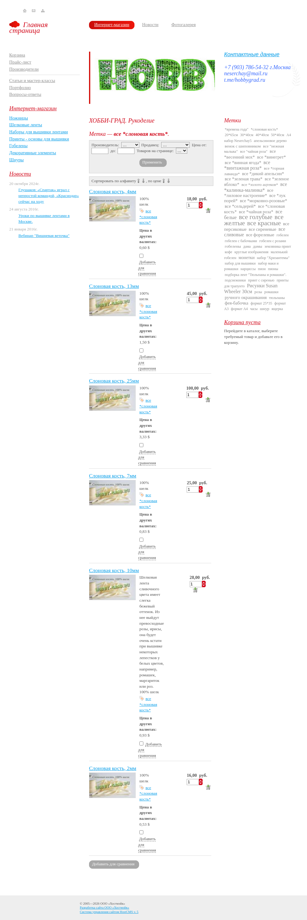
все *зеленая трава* (243, 178)
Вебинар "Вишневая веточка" (43, 235)
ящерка (277, 309)
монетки (247, 257)
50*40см (277, 135)
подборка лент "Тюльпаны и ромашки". (255, 275)
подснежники (235, 280)
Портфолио (20, 87)
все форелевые (260, 234)
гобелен (283, 235)
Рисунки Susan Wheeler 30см (251, 288)
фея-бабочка (236, 303)
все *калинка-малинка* (255, 187)
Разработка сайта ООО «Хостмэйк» (104, 907)
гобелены (233, 246)
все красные (264, 223)
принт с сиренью (261, 280)
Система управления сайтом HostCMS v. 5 (109, 912)
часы (254, 309)
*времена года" (236, 129)
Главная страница (28, 27)
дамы (257, 246)
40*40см (262, 135)
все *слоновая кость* (148, 217)
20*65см (231, 135)
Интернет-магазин (111, 24)
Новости (150, 24)
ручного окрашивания (246, 297)
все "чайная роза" (253, 151)
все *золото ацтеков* (260, 184)
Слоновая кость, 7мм (112, 476)
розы (258, 292)
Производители (24, 69)
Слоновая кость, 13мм (114, 286)
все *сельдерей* (240, 206)
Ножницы (18, 118)
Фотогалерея (183, 24)
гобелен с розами (272, 241)
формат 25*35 (261, 303)
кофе (228, 252)
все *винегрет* (271, 157)
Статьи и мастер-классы (32, 80)
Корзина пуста (242, 322)
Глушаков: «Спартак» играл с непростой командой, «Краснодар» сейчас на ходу (48, 195)
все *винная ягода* (243, 162)
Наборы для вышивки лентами (38, 131)
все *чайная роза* (256, 211)
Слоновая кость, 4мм (112, 192)
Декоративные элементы (32, 152)
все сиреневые (262, 229)
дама (247, 246)
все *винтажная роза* (247, 165)
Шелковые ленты (25, 124)
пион (262, 269)
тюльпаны (277, 298)
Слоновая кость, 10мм (114, 570)
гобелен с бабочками (241, 241)
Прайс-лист (20, 62)
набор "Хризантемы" (273, 258)
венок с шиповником (243, 146)
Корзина (17, 55)
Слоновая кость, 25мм (114, 381)
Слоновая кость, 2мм (112, 768)
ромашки (271, 292)
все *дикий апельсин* (263, 173)
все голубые (255, 217)
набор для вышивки (240, 263)
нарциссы (247, 269)
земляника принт (277, 246)
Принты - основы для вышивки (39, 138)
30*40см (246, 135)
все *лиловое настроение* (248, 193)
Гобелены (18, 145)
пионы (273, 269)
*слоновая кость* (264, 129)
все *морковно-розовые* (263, 200)
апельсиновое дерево (270, 141)
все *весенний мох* (250, 154)
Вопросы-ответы (25, 94)
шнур (264, 308)
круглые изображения (252, 252)
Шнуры (16, 159)
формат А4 (239, 309)
